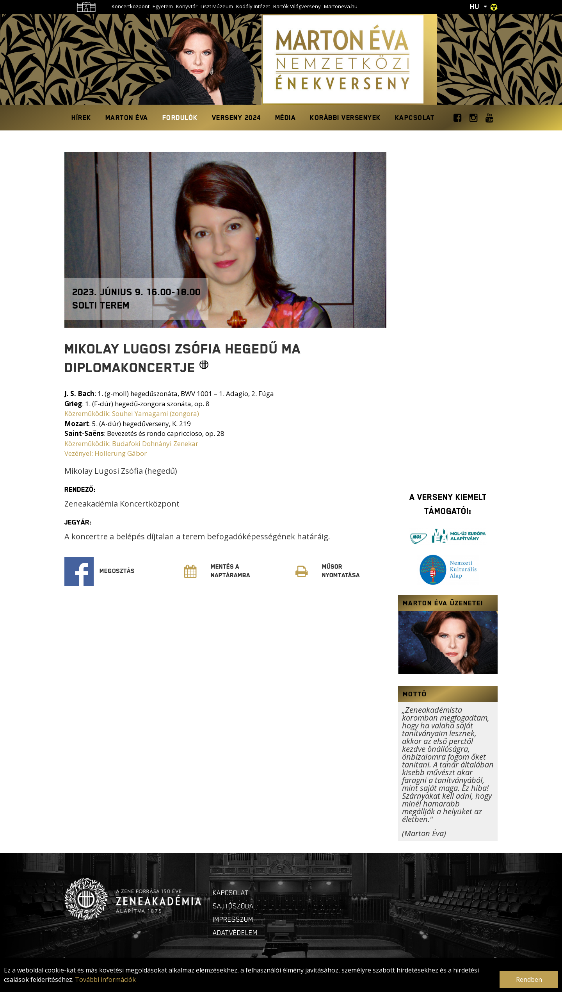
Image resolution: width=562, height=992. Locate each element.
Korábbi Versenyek (345, 117)
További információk (105, 979)
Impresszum (233, 919)
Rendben (529, 979)
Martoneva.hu (340, 6)
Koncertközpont (130, 6)
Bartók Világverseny (297, 6)
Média (285, 117)
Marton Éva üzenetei (443, 603)
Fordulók (180, 117)
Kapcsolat (415, 117)
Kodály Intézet (253, 6)
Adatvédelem (235, 933)
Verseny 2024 (236, 117)
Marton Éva (126, 117)
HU (474, 6)
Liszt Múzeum (217, 6)
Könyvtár (186, 6)
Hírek (81, 117)
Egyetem (163, 6)
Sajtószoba (233, 906)
